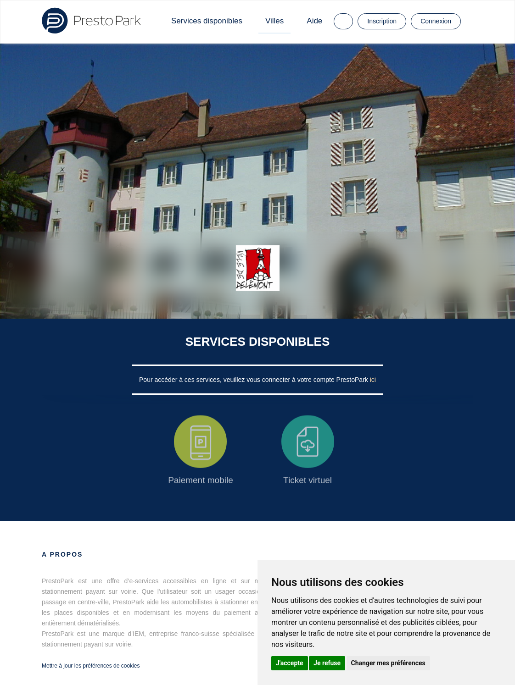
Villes (274, 21)
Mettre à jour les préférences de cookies (91, 666)
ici (373, 379)
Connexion (435, 21)
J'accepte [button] (289, 663)
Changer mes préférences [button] (388, 663)
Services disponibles (206, 21)
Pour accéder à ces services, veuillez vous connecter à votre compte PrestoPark (254, 379)
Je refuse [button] (327, 663)
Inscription (382, 21)
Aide (314, 21)
